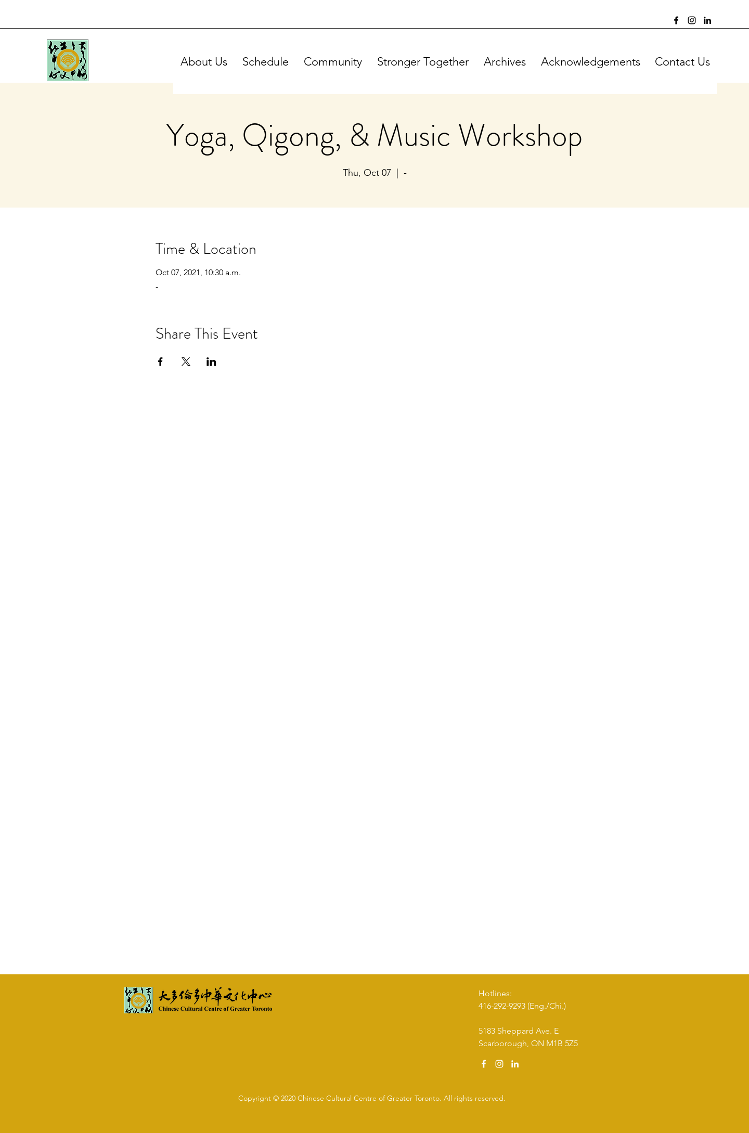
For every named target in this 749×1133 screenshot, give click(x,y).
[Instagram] (692, 20)
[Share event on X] (186, 361)
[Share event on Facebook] (160, 361)
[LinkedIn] (707, 20)
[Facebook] (676, 20)
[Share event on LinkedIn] (211, 361)
